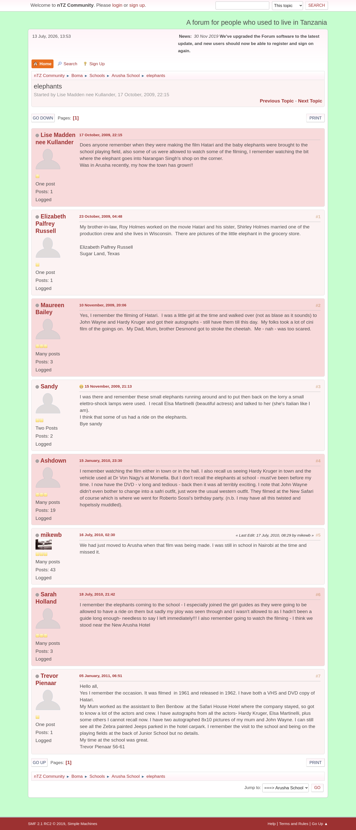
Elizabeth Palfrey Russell (51, 223)
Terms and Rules (293, 824)
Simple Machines (82, 824)
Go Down (43, 118)
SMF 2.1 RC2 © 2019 (46, 824)
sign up (137, 5)
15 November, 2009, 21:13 (108, 386)
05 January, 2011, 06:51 (100, 676)
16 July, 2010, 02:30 (97, 535)
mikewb (51, 535)
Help (272, 824)
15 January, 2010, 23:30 (100, 460)
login (117, 5)
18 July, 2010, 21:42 (97, 594)
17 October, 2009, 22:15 (100, 135)
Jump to (252, 787)
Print (316, 118)
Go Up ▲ (320, 824)
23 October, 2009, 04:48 (100, 216)
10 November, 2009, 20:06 (102, 305)
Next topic (310, 100)
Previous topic (277, 100)
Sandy (49, 386)
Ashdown (53, 460)
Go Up (39, 762)
